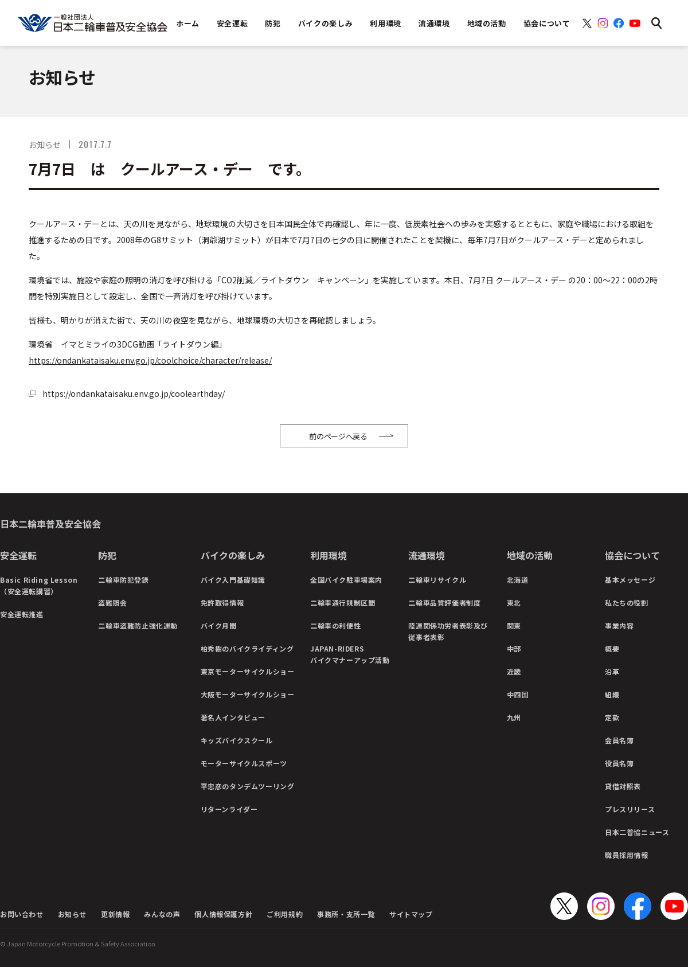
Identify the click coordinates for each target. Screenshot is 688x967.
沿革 (612, 671)
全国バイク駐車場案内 (346, 579)
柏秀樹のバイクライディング (247, 648)
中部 (514, 648)
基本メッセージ (630, 579)
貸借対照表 (623, 786)
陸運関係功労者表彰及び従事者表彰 (448, 631)
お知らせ (72, 914)
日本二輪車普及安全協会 (50, 524)
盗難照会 (112, 602)
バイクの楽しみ (233, 555)
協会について (632, 555)
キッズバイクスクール (237, 740)
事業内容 (619, 625)
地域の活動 (530, 555)
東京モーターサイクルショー (248, 671)
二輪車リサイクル (437, 579)
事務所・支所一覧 (346, 914)
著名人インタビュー (233, 717)
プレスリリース (630, 809)
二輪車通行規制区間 (342, 602)
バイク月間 (219, 625)
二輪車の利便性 (335, 625)
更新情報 (115, 914)
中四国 (518, 694)
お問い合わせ (22, 914)
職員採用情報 (626, 855)
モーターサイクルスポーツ (244, 763)
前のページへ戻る (338, 436)
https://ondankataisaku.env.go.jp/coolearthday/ (133, 393)
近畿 (514, 671)
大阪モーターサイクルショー (248, 694)
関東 (514, 625)
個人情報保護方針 (223, 914)
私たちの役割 (626, 602)
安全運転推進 (22, 614)
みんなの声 (162, 914)
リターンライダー (229, 809)
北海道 (518, 579)
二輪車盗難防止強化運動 (138, 625)
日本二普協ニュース (637, 832)
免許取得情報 (222, 602)
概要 (612, 648)
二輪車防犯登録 (123, 579)
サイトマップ (411, 914)
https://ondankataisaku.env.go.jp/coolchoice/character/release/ (150, 360)
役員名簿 (619, 763)
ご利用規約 (285, 914)
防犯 (107, 555)
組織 (612, 694)
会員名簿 (619, 740)
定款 (612, 717)
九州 (514, 717)
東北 (514, 602)
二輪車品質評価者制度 (444, 602)
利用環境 (328, 555)
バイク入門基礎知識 (233, 579)
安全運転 (18, 555)
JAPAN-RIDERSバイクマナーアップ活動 (350, 654)
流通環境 (426, 555)
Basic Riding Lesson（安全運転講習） (38, 585)
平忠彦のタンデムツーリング (248, 786)
